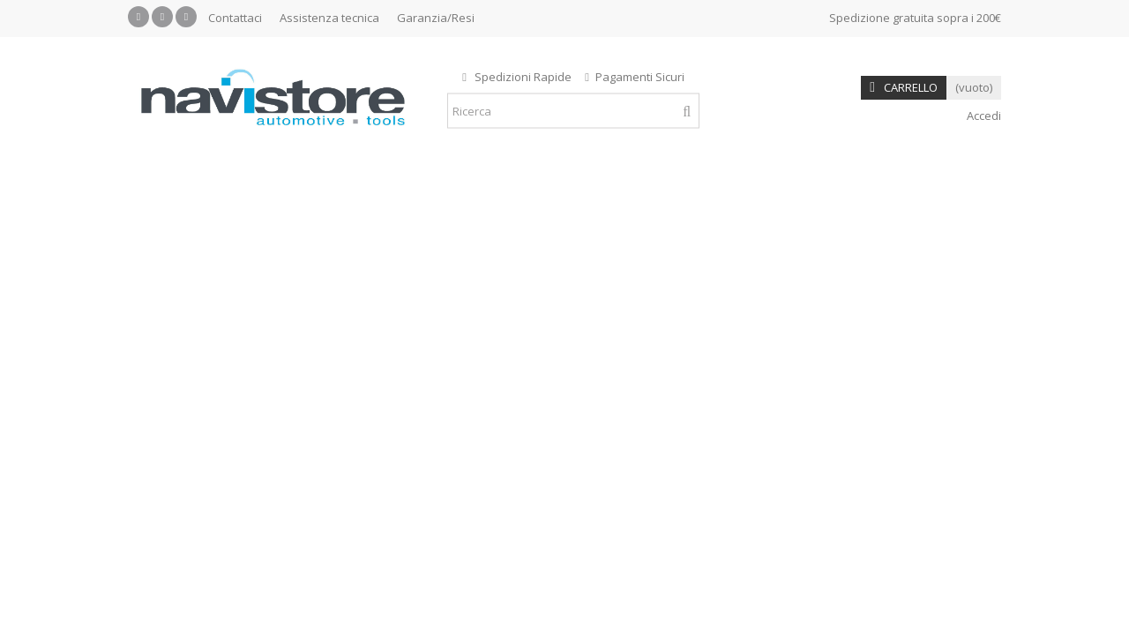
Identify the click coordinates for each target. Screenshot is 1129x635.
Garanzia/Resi (436, 18)
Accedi (982, 115)
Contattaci (235, 18)
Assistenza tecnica (329, 18)
